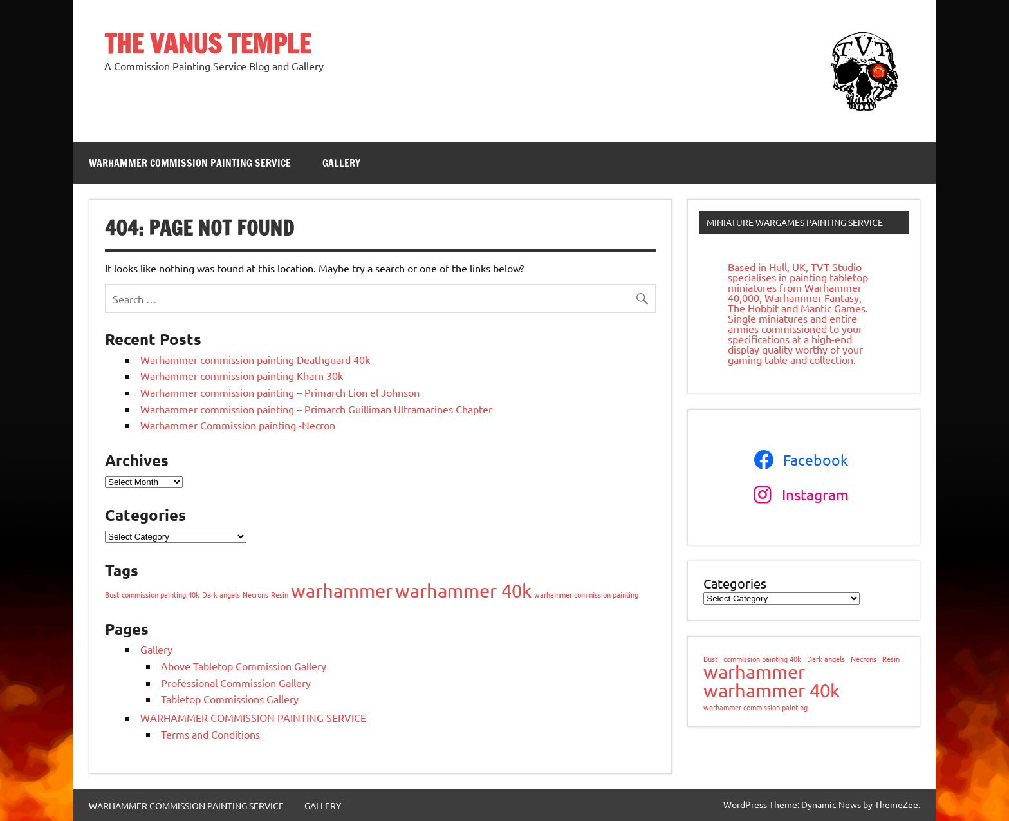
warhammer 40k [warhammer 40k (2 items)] (463, 590)
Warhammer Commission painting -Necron (237, 425)
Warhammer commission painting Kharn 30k (241, 375)
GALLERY (341, 163)
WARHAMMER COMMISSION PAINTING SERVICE (190, 163)
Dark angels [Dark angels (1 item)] (221, 594)
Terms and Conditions (210, 734)
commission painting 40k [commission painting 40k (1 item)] (160, 594)
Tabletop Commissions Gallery (230, 698)
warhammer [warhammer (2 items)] (342, 590)
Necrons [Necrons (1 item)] (255, 594)
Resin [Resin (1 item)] (279, 594)
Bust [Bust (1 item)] (112, 594)
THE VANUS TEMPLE (207, 43)
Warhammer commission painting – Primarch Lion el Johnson (280, 392)
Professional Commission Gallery (236, 682)
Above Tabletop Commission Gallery (243, 665)
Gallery (156, 649)
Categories (734, 583)
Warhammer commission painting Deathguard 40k (255, 359)
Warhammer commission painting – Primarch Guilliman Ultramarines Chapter (316, 408)
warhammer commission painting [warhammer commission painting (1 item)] (586, 594)
